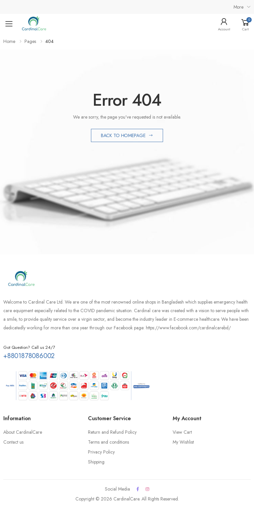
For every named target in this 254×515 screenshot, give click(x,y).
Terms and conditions (108, 442)
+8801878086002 (29, 356)
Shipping (96, 462)
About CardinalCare (22, 432)
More (238, 7)
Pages (30, 41)
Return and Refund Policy (112, 432)
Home (9, 41)
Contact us (13, 442)
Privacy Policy (101, 452)
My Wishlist (183, 442)
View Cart (182, 432)
